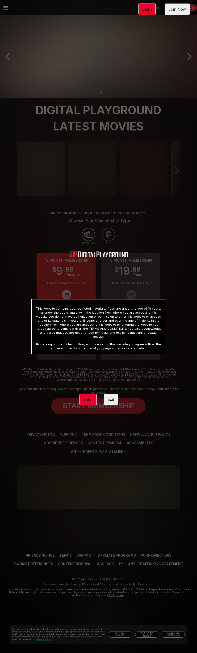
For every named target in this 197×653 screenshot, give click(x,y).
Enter (88, 399)
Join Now (177, 9)
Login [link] (147, 9)
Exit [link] (111, 399)
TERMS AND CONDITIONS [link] (107, 328)
